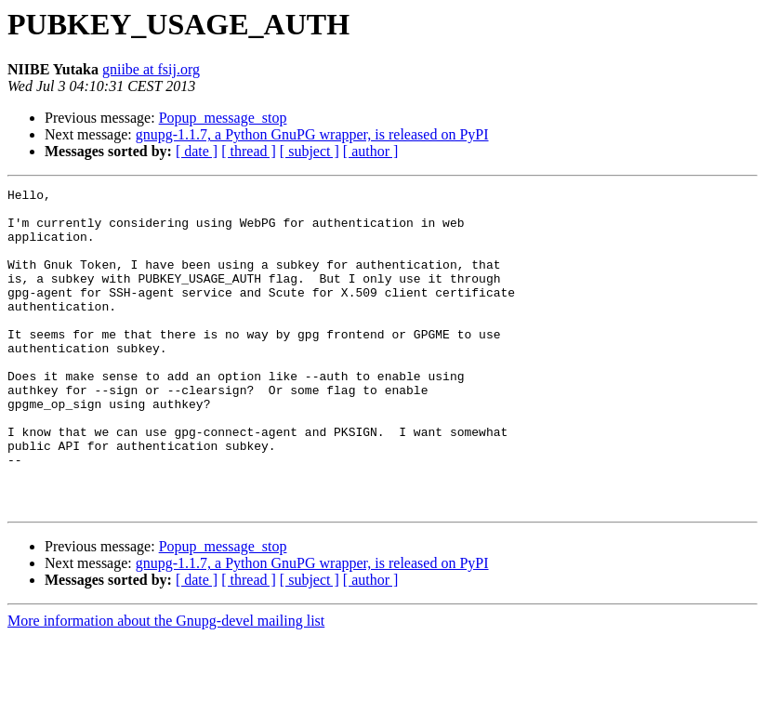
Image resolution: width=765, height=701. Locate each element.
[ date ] (197, 151)
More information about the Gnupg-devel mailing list (165, 685)
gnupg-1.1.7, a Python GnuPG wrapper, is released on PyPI (312, 134)
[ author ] (371, 151)
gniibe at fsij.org (151, 69)
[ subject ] (309, 151)
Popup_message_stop (223, 118)
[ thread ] (248, 151)
